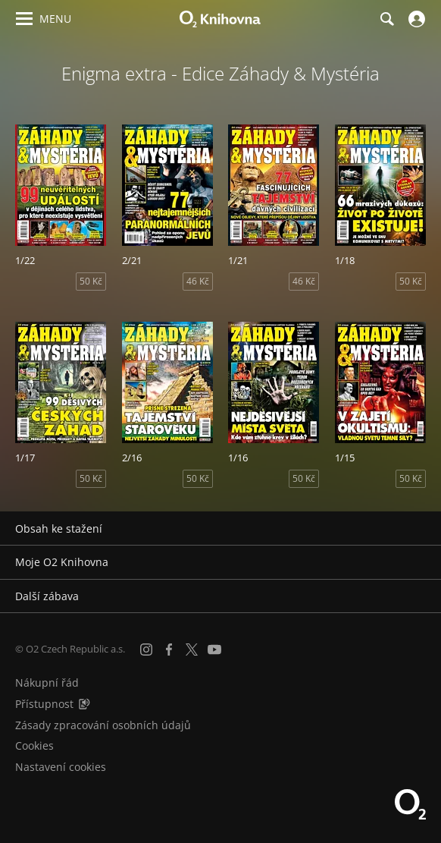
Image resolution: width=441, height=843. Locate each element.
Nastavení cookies (60, 767)
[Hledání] (386, 19)
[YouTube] (214, 649)
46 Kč (197, 281)
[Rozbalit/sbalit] (420, 528)
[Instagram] (146, 649)
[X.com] (191, 649)
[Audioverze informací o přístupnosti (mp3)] (84, 704)
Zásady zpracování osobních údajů (103, 725)
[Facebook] (169, 649)
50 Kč (91, 281)
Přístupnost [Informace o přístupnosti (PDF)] (44, 704)
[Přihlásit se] (415, 19)
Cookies (34, 745)
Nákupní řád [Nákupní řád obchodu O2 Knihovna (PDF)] (47, 682)
